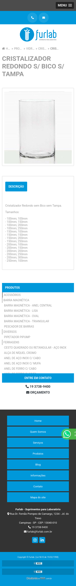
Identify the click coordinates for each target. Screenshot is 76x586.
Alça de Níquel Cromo (20, 352)
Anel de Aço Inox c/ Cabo (22, 358)
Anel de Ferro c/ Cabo (20, 368)
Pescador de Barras (19, 326)
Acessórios (12, 295)
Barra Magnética (16, 300)
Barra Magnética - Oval (21, 316)
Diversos (10, 331)
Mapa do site (38, 497)
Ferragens (11, 342)
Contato (38, 486)
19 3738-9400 (38, 387)
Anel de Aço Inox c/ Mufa (22, 363)
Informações (38, 475)
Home (38, 420)
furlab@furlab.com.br (38, 531)
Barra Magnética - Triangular (26, 321)
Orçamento (38, 392)
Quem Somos (38, 431)
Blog (38, 464)
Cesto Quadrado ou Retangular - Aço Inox (35, 347)
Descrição (16, 186)
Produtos (12, 287)
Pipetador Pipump (17, 337)
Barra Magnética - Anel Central (28, 305)
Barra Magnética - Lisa (21, 310)
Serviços (38, 442)
